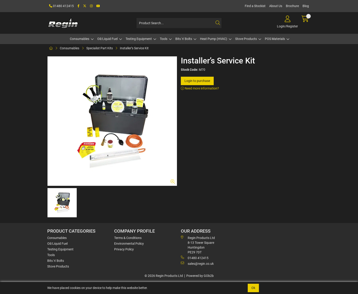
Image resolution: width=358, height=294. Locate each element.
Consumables (79, 39)
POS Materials (275, 39)
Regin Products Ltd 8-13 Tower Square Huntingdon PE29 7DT (198, 245)
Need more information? (200, 88)
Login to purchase (197, 81)
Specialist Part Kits (99, 48)
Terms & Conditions (128, 238)
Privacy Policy (124, 249)
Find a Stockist (255, 6)
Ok (253, 288)
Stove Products (246, 39)
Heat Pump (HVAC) (213, 39)
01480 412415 (61, 6)
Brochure (292, 6)
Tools (163, 39)
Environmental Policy (129, 243)
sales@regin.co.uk (197, 263)
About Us (275, 6)
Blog (306, 6)
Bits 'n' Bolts (183, 39)
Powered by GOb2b (200, 276)
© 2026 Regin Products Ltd (164, 276)
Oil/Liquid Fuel (107, 39)
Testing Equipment (139, 39)
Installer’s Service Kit (134, 48)
